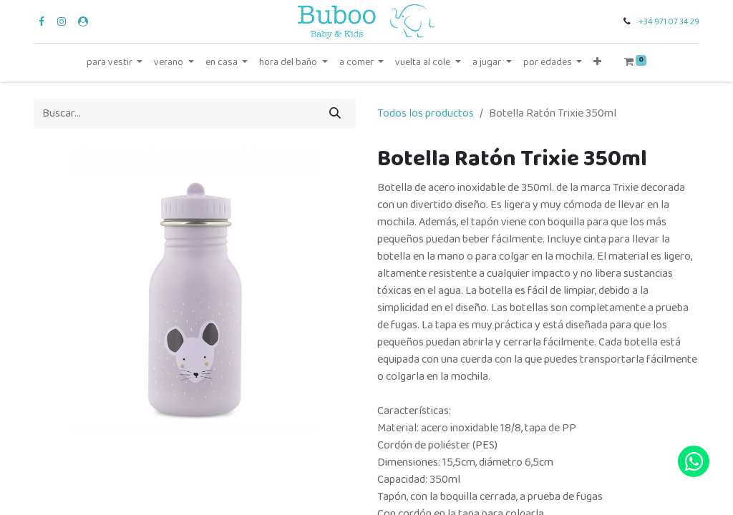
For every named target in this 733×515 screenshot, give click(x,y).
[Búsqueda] (335, 114)
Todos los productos (425, 113)
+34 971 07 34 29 (669, 22)
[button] (597, 62)
